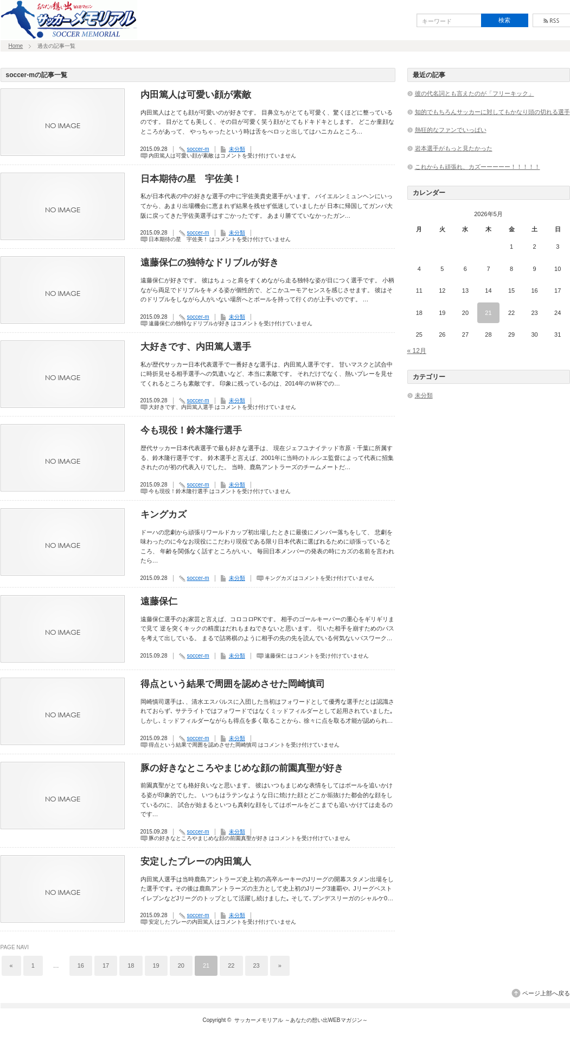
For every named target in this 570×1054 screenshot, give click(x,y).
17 (106, 965)
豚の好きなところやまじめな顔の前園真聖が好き (241, 768)
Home (16, 46)
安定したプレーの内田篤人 (195, 861)
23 (256, 965)
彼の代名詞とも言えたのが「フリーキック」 (474, 93)
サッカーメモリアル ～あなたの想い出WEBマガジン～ (301, 1020)
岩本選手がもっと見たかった (453, 148)
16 (81, 965)
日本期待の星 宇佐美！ (191, 179)
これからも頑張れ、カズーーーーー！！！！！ (477, 166)
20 (181, 965)
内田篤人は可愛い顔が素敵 (195, 95)
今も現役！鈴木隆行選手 (191, 430)
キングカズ (163, 514)
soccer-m (198, 149)
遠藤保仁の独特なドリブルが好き (209, 262)
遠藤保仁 (158, 601)
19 (156, 965)
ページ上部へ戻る (546, 993)
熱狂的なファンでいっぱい (450, 130)
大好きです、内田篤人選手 (195, 347)
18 (130, 965)
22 (231, 965)
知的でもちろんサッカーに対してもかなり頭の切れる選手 (492, 112)
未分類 (237, 149)
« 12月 (416, 351)
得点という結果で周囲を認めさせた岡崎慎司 (232, 684)
